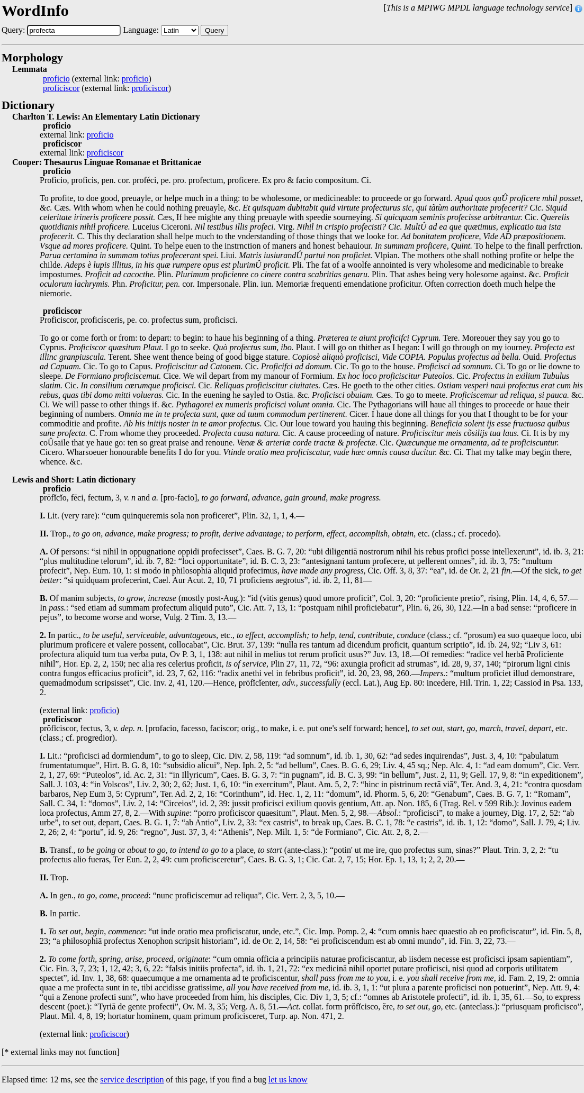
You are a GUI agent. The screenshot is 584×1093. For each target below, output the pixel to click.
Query (214, 30)
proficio (56, 79)
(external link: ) (97, 79)
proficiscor (61, 88)
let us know (288, 1079)
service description (132, 1079)
